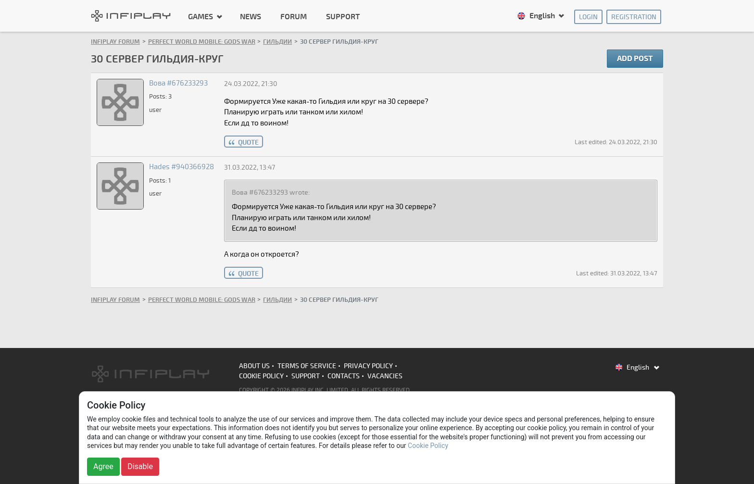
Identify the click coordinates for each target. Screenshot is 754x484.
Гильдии (277, 42)
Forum (293, 17)
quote (248, 142)
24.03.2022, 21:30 (250, 84)
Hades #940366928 (181, 166)
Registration (633, 17)
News (250, 17)
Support (343, 17)
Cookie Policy (261, 376)
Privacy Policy (368, 366)
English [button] (537, 16)
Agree (103, 466)
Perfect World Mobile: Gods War (201, 42)
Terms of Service (306, 366)
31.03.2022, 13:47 (249, 167)
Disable (140, 466)
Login (588, 17)
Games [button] (201, 16)
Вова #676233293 (178, 83)
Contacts (343, 376)
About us (254, 366)
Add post (635, 58)
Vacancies (384, 376)
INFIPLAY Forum (115, 42)
